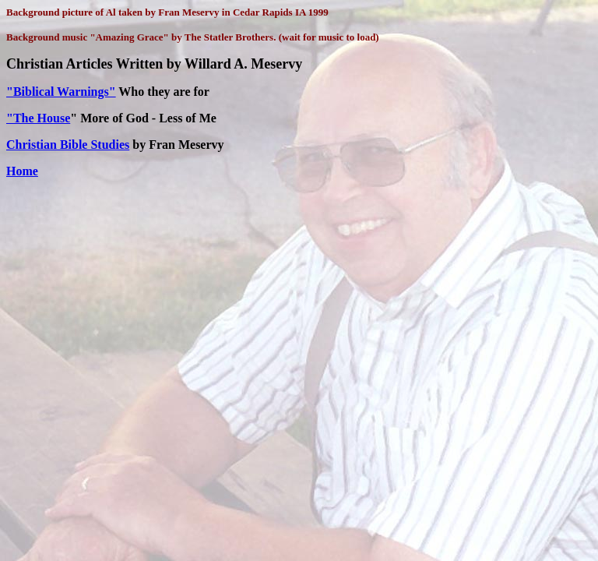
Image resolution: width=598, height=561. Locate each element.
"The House (38, 118)
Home (22, 171)
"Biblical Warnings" (61, 91)
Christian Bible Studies (67, 144)
